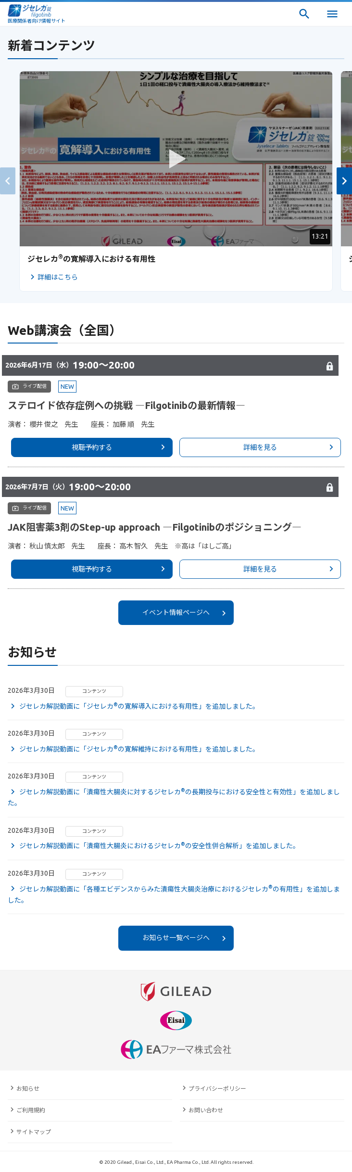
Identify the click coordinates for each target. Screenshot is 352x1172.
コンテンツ (94, 691)
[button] (344, 180)
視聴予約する (92, 447)
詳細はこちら (58, 277)
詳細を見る (260, 447)
